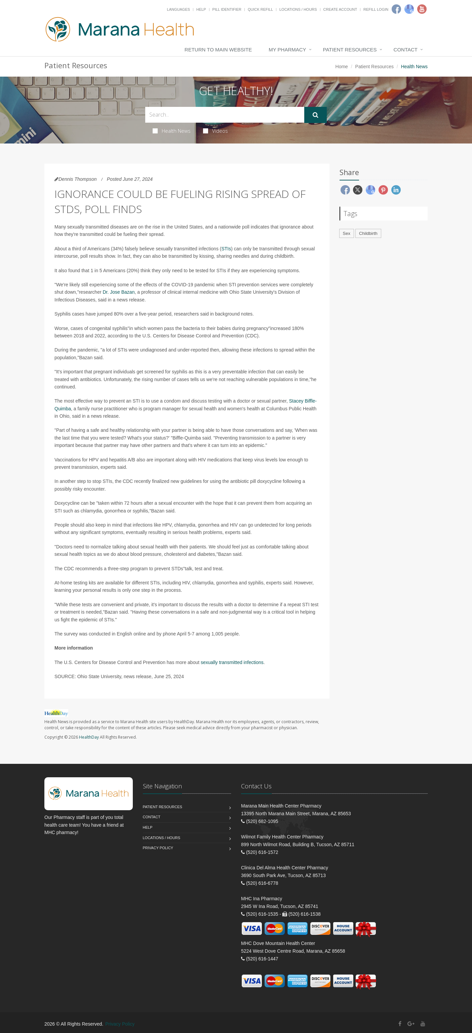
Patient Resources (350, 49)
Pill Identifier (226, 9)
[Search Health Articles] (224, 115)
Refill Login (375, 9)
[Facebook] (396, 9)
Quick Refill (260, 9)
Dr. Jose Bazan (119, 292)
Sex (346, 233)
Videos (215, 130)
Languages (178, 9)
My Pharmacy (287, 49)
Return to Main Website (218, 49)
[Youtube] (422, 9)
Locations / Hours (298, 9)
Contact (406, 49)
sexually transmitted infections (232, 662)
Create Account (340, 9)
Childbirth (368, 233)
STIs (226, 248)
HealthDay (89, 737)
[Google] (409, 9)
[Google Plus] (411, 1024)
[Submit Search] (315, 115)
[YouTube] (423, 1024)
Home (342, 66)
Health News (172, 130)
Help (201, 9)
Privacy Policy (158, 848)
